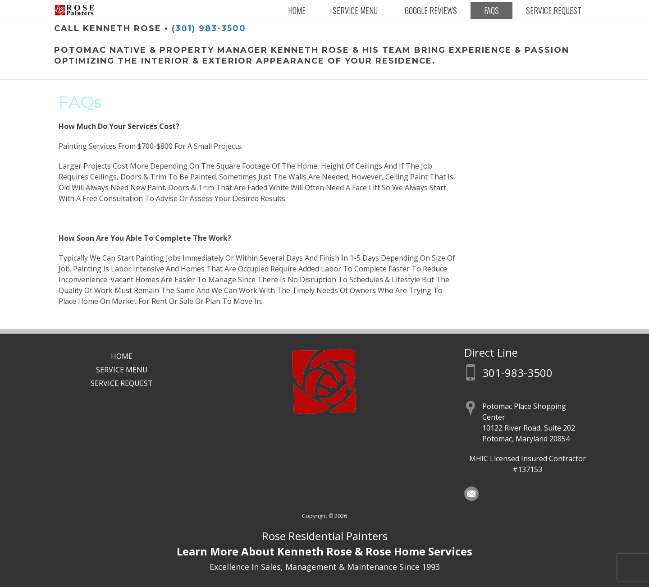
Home (297, 10)
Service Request (553, 10)
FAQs (491, 10)
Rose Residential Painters (325, 536)
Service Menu (355, 10)
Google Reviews (431, 10)
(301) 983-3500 (209, 28)
